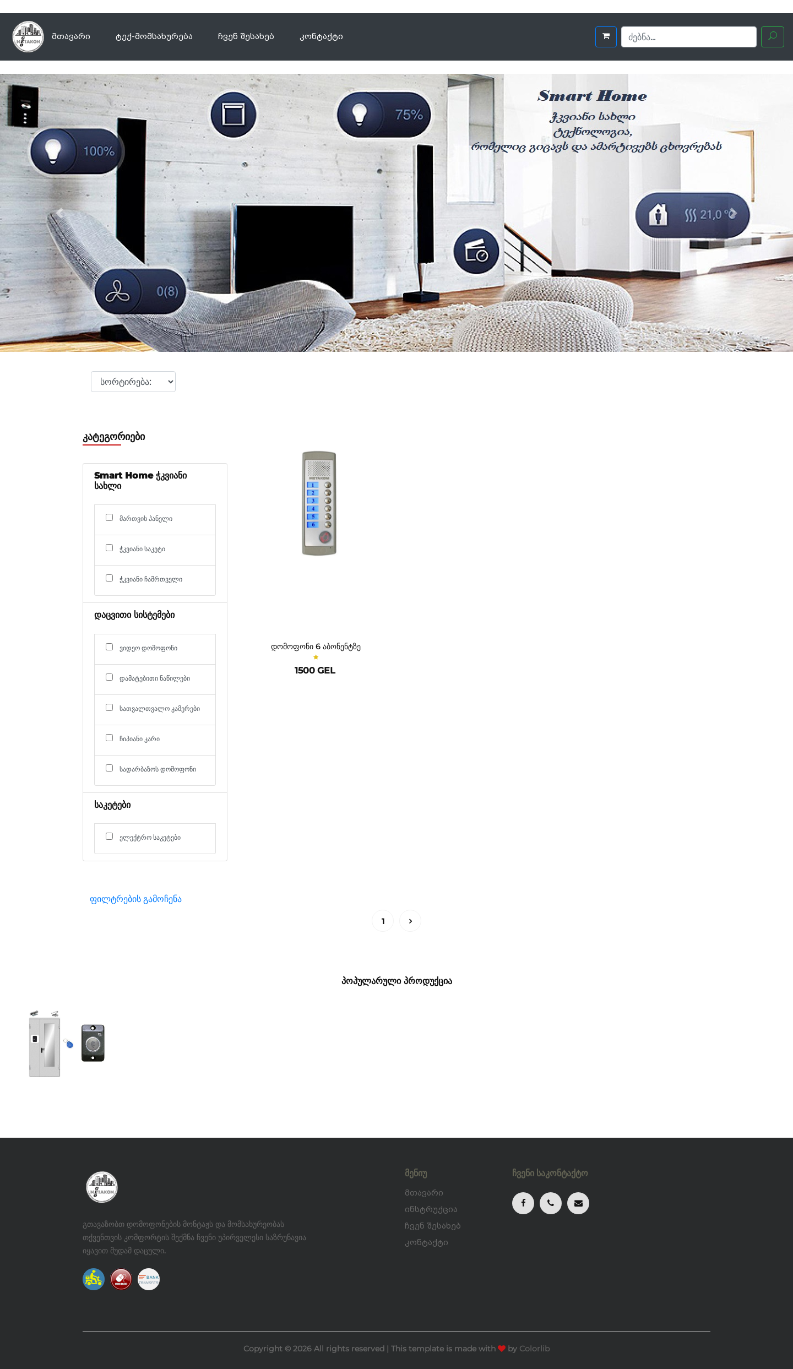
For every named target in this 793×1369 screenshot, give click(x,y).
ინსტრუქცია (431, 1209)
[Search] (689, 36)
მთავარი (71, 36)
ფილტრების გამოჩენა (136, 899)
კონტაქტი (321, 36)
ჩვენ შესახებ (246, 36)
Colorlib (534, 1349)
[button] (59, 213)
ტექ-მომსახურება (154, 36)
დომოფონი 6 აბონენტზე (316, 646)
